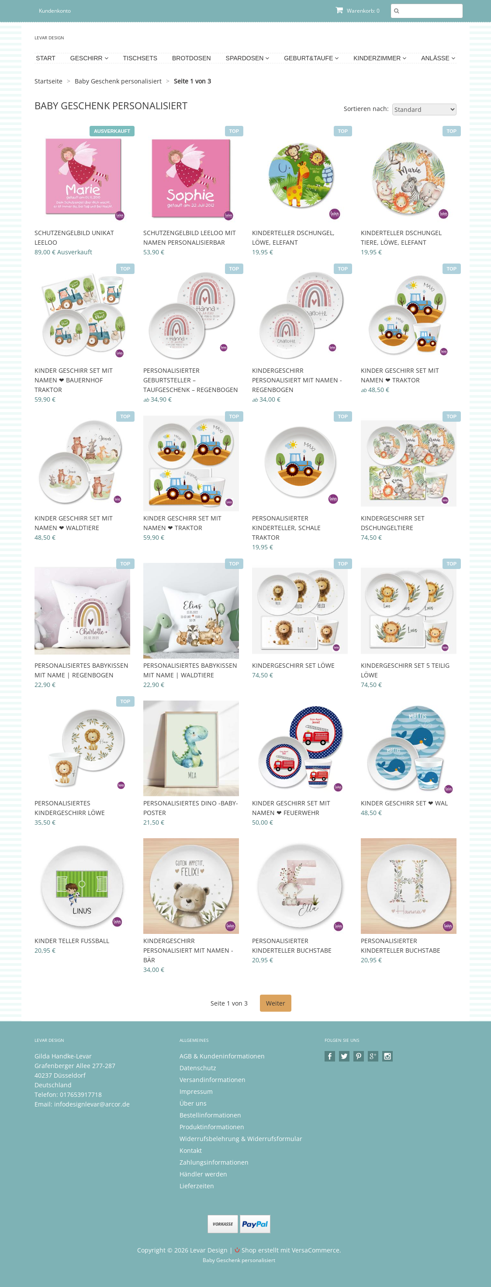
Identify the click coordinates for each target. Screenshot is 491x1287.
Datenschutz (198, 1068)
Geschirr (89, 58)
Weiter (275, 1003)
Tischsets (140, 58)
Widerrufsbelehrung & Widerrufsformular (241, 1138)
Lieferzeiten (197, 1186)
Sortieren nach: (366, 108)
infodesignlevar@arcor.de (92, 1104)
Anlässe (438, 58)
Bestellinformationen (210, 1115)
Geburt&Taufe (311, 58)
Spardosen (248, 58)
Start (45, 58)
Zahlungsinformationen (214, 1162)
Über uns (193, 1103)
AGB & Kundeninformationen (222, 1056)
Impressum (196, 1091)
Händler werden (203, 1174)
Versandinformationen (213, 1079)
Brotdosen (191, 58)
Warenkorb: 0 (357, 10)
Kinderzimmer (379, 58)
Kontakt (191, 1150)
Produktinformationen (212, 1127)
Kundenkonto (55, 10)
